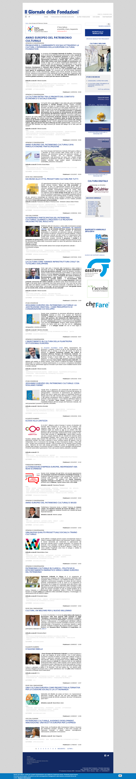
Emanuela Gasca (38, 603)
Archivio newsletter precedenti (97, 39)
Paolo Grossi (60, 409)
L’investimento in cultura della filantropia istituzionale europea (49, 342)
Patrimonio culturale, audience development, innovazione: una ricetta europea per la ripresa (51, 721)
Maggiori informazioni (24, 778)
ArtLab (64, 676)
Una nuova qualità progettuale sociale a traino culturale (51, 533)
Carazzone (59, 85)
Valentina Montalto (40, 334)
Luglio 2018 (91, 209)
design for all (50, 204)
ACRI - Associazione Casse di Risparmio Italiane (42, 491)
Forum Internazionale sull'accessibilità (53, 206)
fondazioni (30, 373)
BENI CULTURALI (39, 555)
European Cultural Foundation (54, 83)
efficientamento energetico (60, 599)
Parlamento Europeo (37, 739)
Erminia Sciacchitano (40, 171)
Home (46, 17)
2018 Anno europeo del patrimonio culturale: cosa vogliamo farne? (52, 384)
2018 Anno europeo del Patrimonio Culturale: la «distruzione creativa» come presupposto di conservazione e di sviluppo (51, 307)
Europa (63, 557)
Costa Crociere (46, 489)
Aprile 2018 (91, 213)
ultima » (70, 748)
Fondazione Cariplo (45, 677)
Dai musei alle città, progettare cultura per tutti (52, 179)
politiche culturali (63, 133)
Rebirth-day (30, 455)
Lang (33, 489)
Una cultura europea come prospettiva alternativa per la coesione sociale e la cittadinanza (53, 688)
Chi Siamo (96, 17)
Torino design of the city (35, 204)
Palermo (56, 489)
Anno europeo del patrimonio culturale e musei (51, 502)
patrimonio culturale (33, 599)
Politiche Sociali (32, 134)
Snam (28, 489)
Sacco (72, 331)
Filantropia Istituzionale (68, 372)
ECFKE (28, 488)
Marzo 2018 (91, 214)
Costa (58, 676)
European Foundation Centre (53, 348)
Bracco (75, 488)
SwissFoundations (66, 491)
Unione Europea (70, 131)
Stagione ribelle (34, 649)
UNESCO (45, 599)
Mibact (55, 521)
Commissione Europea (33, 169)
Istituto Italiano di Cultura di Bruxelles (40, 409)
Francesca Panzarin (40, 495)
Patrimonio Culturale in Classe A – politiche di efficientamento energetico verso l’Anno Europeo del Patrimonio (52, 570)
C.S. (34, 459)
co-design (71, 204)
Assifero (74, 83)
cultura (58, 555)
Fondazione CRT (31, 677)
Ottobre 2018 (92, 204)
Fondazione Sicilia (62, 295)
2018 (47, 739)
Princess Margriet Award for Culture (39, 86)
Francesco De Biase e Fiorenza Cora (45, 210)
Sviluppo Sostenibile (46, 134)
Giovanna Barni (38, 641)
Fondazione (64, 488)
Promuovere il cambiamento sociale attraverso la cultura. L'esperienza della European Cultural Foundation (52, 47)
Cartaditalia (34, 331)
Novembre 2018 (93, 203)
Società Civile (60, 134)
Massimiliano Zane (39, 561)
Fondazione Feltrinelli (62, 677)
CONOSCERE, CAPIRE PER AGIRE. (98, 80)
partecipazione (31, 557)
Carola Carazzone (43, 488)
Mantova (37, 521)
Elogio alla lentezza (36, 420)
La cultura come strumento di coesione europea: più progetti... (98, 85)
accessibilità (61, 204)
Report (52, 455)
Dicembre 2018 (92, 202)
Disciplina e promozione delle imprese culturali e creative (46, 636)
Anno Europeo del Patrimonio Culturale (40, 85)
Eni (71, 488)
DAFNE (34, 488)
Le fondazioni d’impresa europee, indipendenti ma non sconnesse (51, 467)
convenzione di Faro (63, 252)
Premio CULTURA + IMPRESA (65, 492)
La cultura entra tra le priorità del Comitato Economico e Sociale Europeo (50, 97)
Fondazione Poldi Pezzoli (69, 457)
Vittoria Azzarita (39, 89)
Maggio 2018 (92, 211)
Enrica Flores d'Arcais (34, 83)
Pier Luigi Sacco (61, 411)
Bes (57, 457)
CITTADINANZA (66, 555)
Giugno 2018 (92, 210)
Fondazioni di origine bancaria (62, 17)
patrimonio (49, 555)
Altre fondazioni (83, 17)
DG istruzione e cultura (34, 250)
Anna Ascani (71, 637)
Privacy (29, 764)
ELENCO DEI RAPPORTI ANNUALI (95, 255)
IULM (71, 295)
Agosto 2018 (92, 207)
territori (29, 555)
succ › (102, 216)
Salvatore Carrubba (33, 293)
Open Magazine (38, 742)
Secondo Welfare (54, 293)
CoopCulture (60, 637)
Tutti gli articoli (104, 89)
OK (120, 775)
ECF (68, 83)
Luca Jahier (30, 131)
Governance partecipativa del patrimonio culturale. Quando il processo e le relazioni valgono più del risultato (49, 219)
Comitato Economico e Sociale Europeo (49, 131)
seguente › (62, 748)
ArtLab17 (29, 521)
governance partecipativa (70, 250)
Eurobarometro (48, 169)
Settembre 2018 (93, 206)
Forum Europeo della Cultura (66, 167)
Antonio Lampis (46, 521)
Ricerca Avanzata (104, 26)
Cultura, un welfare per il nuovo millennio (49, 610)
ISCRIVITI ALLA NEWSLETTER (97, 32)
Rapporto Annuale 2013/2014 (95, 230)
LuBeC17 (29, 639)
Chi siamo (30, 758)
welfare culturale (45, 557)
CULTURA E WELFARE (98, 43)
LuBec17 (43, 628)
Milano (44, 293)
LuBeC (62, 521)
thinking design (31, 206)
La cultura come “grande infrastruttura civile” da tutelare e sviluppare (52, 262)
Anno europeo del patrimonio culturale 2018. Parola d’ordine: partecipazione (50, 145)
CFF (75, 491)
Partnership (107, 17)
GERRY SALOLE (53, 372)
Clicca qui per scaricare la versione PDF (97, 132)
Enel (37, 489)
